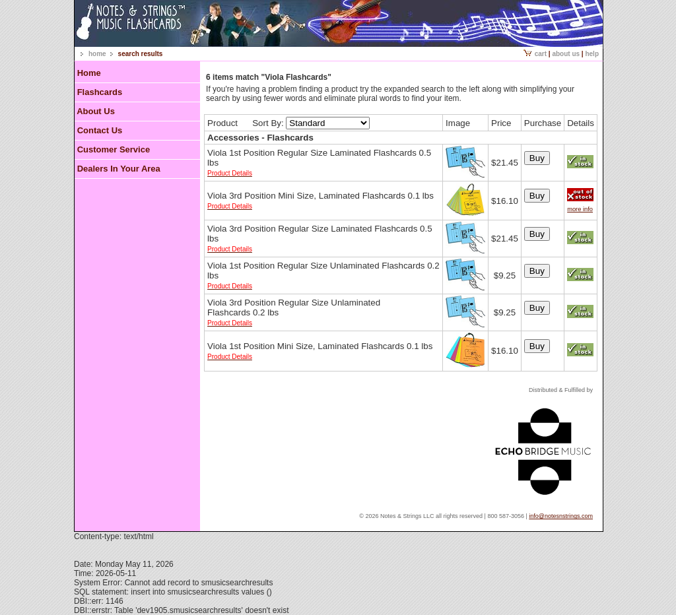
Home (89, 73)
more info (580, 209)
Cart (535, 53)
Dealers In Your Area (118, 169)
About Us (566, 53)
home (97, 53)
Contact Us (100, 130)
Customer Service (114, 149)
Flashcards (100, 92)
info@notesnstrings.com (561, 516)
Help (592, 53)
